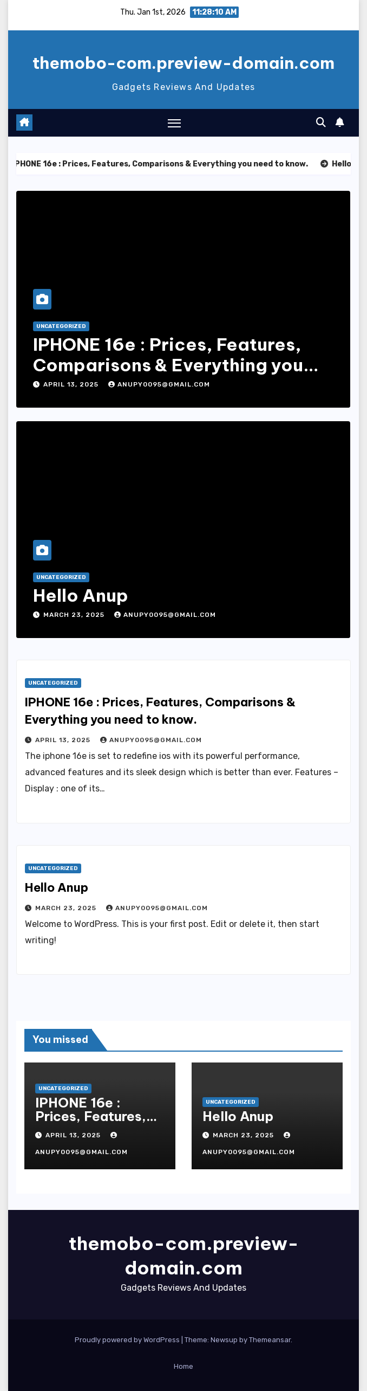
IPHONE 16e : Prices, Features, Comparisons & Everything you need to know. (168, 365)
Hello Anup (80, 595)
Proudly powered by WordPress (128, 1340)
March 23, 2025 (75, 615)
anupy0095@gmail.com (159, 384)
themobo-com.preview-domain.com (183, 63)
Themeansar (270, 1340)
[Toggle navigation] (174, 123)
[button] (321, 122)
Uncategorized (61, 326)
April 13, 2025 (72, 384)
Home (183, 1366)
